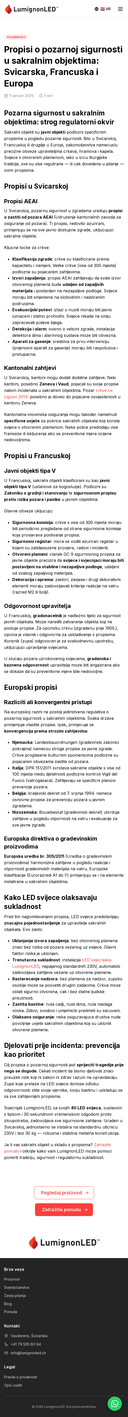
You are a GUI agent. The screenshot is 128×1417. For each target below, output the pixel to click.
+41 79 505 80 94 (26, 1344)
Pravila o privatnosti (20, 1377)
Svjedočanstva (16, 1287)
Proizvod (11, 1279)
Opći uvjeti (13, 1385)
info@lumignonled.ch (28, 1353)
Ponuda (10, 1311)
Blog (8, 1304)
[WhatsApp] (115, 1404)
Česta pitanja (15, 1295)
